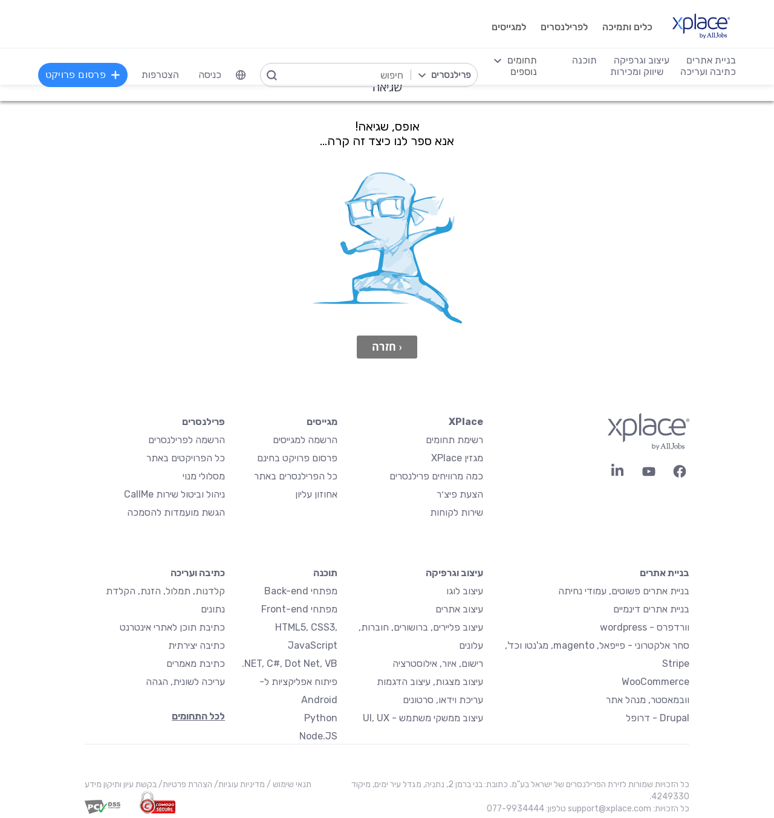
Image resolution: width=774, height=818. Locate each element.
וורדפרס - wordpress (644, 627)
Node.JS (318, 736)
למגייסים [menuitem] (507, 27)
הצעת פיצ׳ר (460, 494)
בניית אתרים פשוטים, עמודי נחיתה (623, 591)
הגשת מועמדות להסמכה (176, 512)
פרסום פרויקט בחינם (297, 458)
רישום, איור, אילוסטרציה (437, 663)
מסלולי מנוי (204, 476)
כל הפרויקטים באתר (185, 458)
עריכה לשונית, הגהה (185, 681)
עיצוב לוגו (464, 591)
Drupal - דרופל (657, 718)
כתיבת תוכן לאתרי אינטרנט (172, 627)
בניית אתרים (664, 573)
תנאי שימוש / (288, 784)
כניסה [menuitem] (210, 74)
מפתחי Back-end (300, 591)
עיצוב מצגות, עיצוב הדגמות (430, 681)
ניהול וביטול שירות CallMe (174, 494)
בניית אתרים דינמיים (651, 609)
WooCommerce (655, 681)
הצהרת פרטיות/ (184, 784)
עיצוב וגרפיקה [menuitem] (641, 60)
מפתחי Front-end (299, 609)
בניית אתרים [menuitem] (710, 60)
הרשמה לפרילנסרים (186, 440)
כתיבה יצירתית (196, 645)
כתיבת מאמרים (195, 663)
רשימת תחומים (454, 440)
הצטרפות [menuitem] (161, 74)
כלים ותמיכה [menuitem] (626, 27)
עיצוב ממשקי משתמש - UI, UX (423, 718)
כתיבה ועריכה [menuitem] (707, 71)
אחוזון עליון (316, 494)
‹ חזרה (387, 346)
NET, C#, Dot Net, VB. (289, 663)
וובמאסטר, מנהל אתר (647, 700)
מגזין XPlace (457, 458)
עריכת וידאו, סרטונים (443, 700)
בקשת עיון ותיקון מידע (121, 784)
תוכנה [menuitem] (583, 60)
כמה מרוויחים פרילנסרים (436, 476)
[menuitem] (241, 75)
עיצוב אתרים (459, 609)
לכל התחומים (198, 716)
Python (320, 718)
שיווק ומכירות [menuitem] (636, 71)
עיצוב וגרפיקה (454, 573)
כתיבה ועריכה (198, 573)
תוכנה (325, 573)
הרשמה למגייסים (305, 440)
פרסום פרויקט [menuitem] (83, 75)
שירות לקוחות (456, 512)
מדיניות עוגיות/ (238, 784)
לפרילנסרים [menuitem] (563, 27)
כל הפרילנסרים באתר (295, 476)
